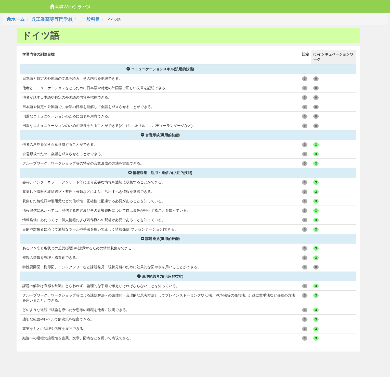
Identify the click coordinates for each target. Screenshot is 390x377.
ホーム (15, 19)
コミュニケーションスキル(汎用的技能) (160, 69)
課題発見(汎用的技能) (160, 239)
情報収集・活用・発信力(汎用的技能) (160, 173)
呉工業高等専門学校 (52, 19)
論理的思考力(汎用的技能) (160, 276)
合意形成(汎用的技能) (160, 135)
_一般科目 (89, 19)
